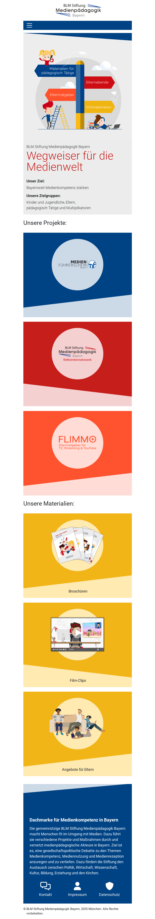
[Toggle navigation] (29, 25)
